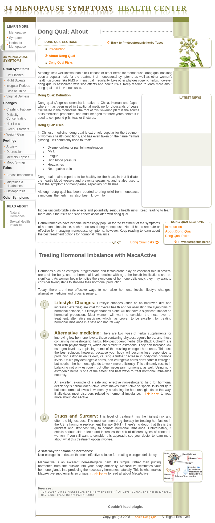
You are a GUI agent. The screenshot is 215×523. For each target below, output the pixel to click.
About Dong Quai (146, 516)
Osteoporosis (15, 191)
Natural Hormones (17, 214)
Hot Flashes (14, 75)
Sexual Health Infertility (20, 223)
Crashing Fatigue (18, 109)
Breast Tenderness (19, 175)
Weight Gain (15, 134)
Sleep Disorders (17, 129)
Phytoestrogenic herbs (194, 241)
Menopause (17, 32)
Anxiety (11, 146)
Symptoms (16, 38)
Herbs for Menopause (17, 44)
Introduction (57, 49)
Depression (14, 152)
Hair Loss (13, 124)
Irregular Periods (18, 86)
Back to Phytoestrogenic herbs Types (137, 42)
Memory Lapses (17, 157)
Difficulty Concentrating (16, 116)
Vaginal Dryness (17, 96)
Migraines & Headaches (14, 184)
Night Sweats (15, 80)
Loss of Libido (16, 91)
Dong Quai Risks (61, 62)
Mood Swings (16, 162)
